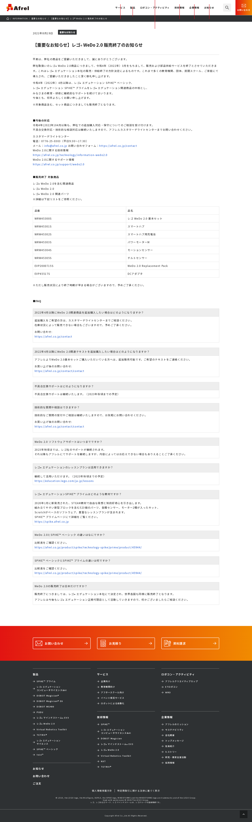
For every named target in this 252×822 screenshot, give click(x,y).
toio (40, 754)
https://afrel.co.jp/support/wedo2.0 (59, 164)
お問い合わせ (243, 7)
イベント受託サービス (112, 697)
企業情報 (194, 7)
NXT (103, 761)
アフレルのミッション (177, 724)
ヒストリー (171, 751)
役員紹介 (170, 746)
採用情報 (170, 762)
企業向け (105, 681)
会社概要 (170, 735)
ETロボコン (171, 686)
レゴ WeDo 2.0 (46, 724)
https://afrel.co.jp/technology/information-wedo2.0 (70, 155)
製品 (132, 7)
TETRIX (42, 734)
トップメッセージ (174, 740)
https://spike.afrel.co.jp (52, 521)
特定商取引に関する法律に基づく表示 (138, 790)
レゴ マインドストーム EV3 (53, 718)
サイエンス (48, 742)
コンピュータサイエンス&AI (52, 688)
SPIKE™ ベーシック (47, 749)
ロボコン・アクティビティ (155, 7)
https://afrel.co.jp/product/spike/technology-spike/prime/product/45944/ (88, 547)
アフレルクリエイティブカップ (181, 681)
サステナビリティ (174, 729)
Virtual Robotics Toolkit (52, 729)
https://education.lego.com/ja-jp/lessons (64, 481)
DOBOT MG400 (45, 706)
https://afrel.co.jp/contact (118, 146)
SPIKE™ (105, 724)
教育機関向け (108, 686)
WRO (168, 692)
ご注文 (37, 783)
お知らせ (209, 7)
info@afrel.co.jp (55, 146)
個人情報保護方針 (102, 790)
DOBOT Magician (48, 695)
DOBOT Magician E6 (50, 701)
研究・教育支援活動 (175, 757)
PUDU (40, 712)
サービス (102, 674)
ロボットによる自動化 (112, 703)
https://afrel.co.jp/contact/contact (59, 371)
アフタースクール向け (112, 692)
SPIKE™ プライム (46, 681)
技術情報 (179, 7)
